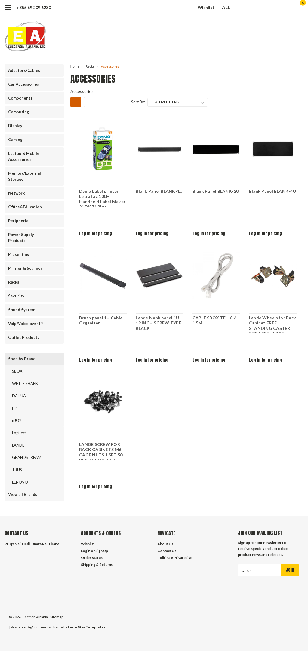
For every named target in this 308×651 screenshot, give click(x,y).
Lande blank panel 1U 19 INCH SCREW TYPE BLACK (158, 323)
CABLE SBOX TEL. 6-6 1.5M (214, 320)
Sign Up (101, 550)
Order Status (92, 557)
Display (15, 125)
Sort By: (138, 102)
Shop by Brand (21, 358)
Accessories (110, 67)
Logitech (19, 432)
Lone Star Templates (87, 627)
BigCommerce (39, 627)
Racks (13, 282)
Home (74, 67)
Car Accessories (23, 84)
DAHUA (19, 395)
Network (16, 193)
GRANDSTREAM (27, 457)
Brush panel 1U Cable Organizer (100, 320)
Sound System (21, 309)
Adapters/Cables (24, 70)
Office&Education (25, 206)
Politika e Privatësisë (174, 557)
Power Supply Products (21, 237)
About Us (165, 544)
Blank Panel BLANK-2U (215, 191)
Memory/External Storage (24, 176)
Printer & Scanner (25, 268)
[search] (268, 7)
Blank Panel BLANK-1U (159, 191)
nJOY (16, 420)
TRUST (18, 469)
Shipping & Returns (97, 564)
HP (14, 408)
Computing (18, 111)
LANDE (18, 445)
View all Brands (22, 494)
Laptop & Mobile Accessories (23, 156)
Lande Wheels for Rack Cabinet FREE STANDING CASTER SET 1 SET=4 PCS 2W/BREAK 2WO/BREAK (272, 324)
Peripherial (18, 220)
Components (20, 98)
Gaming (15, 139)
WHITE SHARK (25, 383)
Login (85, 550)
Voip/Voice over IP (25, 323)
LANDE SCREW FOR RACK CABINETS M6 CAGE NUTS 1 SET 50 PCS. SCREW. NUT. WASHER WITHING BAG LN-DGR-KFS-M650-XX (101, 451)
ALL (229, 7)
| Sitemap (55, 617)
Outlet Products (23, 337)
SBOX (17, 371)
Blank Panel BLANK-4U (272, 191)
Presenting (18, 254)
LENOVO (20, 482)
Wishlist (206, 7)
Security (16, 295)
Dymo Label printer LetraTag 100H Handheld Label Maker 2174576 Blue (102, 198)
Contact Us (166, 550)
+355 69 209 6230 (34, 7)
